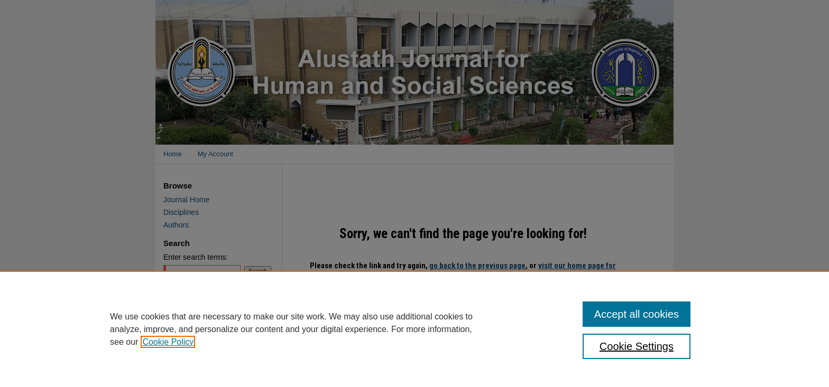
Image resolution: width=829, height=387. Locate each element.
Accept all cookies (636, 314)
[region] (414, 329)
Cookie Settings (637, 346)
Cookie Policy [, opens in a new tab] (168, 341)
